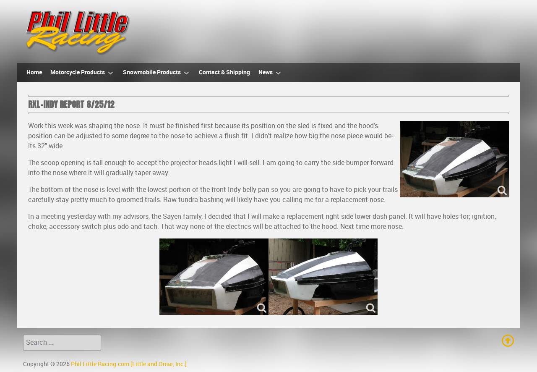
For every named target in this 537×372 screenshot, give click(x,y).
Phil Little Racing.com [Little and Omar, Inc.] (129, 364)
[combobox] (62, 343)
